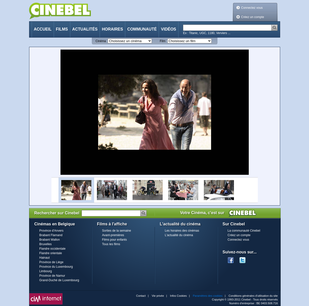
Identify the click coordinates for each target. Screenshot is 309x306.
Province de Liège (51, 262)
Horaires (112, 29)
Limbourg (45, 271)
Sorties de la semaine (116, 230)
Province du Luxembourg (56, 266)
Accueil (43, 29)
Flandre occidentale (52, 248)
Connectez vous (252, 8)
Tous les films (111, 244)
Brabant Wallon (49, 239)
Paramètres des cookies (207, 295)
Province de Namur (52, 275)
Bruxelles (45, 244)
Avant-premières (113, 235)
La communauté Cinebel (244, 230)
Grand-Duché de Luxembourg (59, 280)
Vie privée (158, 295)
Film (163, 41)
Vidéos (168, 29)
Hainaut (44, 257)
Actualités (85, 29)
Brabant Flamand (51, 235)
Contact (141, 295)
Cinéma (101, 41)
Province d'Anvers (51, 230)
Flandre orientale (50, 253)
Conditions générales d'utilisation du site (253, 295)
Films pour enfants (114, 239)
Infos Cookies (178, 295)
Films (62, 29)
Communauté (142, 29)
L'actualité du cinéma (179, 235)
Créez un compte (252, 17)
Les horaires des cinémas (182, 230)
